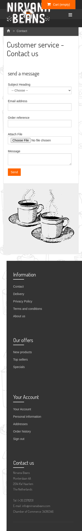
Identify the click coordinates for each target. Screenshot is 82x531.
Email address (17, 101)
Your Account (22, 409)
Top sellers (20, 359)
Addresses (20, 424)
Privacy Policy (22, 301)
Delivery (18, 294)
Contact (18, 286)
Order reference (19, 117)
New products (22, 352)
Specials (19, 367)
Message (14, 151)
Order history (22, 431)
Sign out (18, 439)
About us (19, 316)
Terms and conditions (27, 308)
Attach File (15, 134)
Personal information (27, 416)
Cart (58, 4)
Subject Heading (19, 84)
